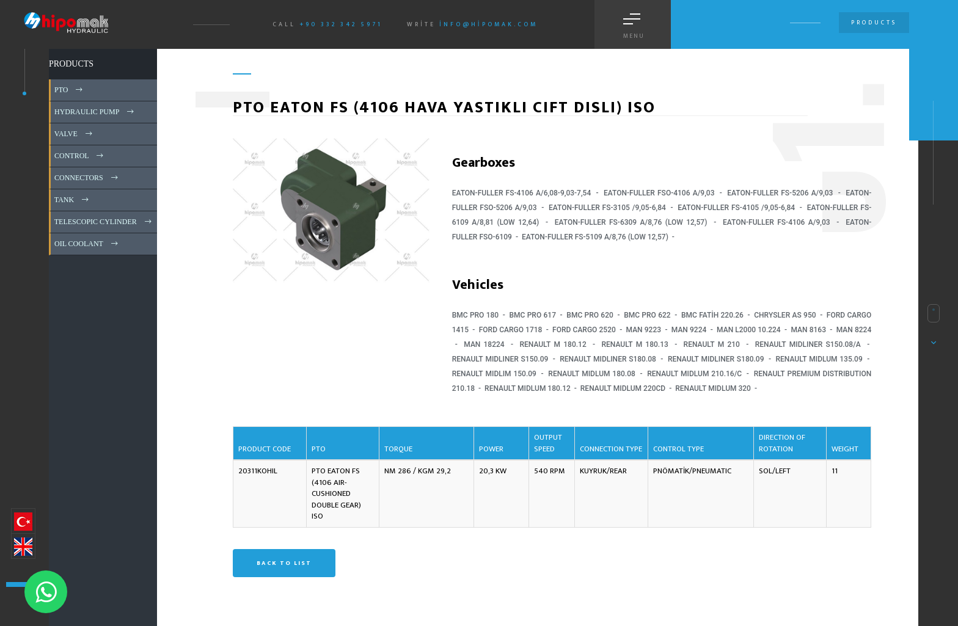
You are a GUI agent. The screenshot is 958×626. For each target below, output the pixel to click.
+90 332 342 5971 (340, 24)
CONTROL (80, 155)
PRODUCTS (71, 63)
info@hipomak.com (488, 24)
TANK (72, 199)
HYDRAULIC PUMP (95, 111)
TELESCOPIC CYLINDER (104, 221)
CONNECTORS (87, 177)
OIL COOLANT (87, 243)
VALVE (74, 133)
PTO (69, 90)
